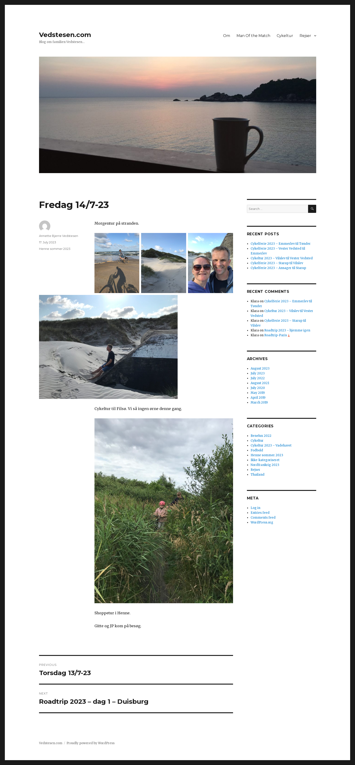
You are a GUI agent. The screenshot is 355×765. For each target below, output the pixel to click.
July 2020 (258, 388)
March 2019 (259, 402)
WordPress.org (262, 522)
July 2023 (258, 373)
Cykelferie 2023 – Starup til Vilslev (277, 263)
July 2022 (258, 378)
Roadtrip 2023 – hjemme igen (287, 330)
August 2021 (260, 383)
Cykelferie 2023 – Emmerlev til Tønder (281, 244)
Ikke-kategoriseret (265, 460)
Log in (255, 508)
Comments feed (263, 518)
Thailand (257, 475)
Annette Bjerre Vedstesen (58, 236)
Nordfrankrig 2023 (265, 465)
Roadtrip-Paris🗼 (277, 335)
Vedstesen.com (65, 35)
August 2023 (260, 368)
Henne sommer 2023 (54, 249)
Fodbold (257, 450)
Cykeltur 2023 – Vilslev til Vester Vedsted (282, 258)
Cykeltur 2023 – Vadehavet (271, 445)
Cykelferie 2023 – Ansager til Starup (278, 268)
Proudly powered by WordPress (91, 743)
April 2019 (258, 398)
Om (226, 36)
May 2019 (258, 393)
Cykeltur (285, 36)
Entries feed (260, 513)
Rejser (305, 36)
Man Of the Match (253, 36)
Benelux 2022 (261, 436)
